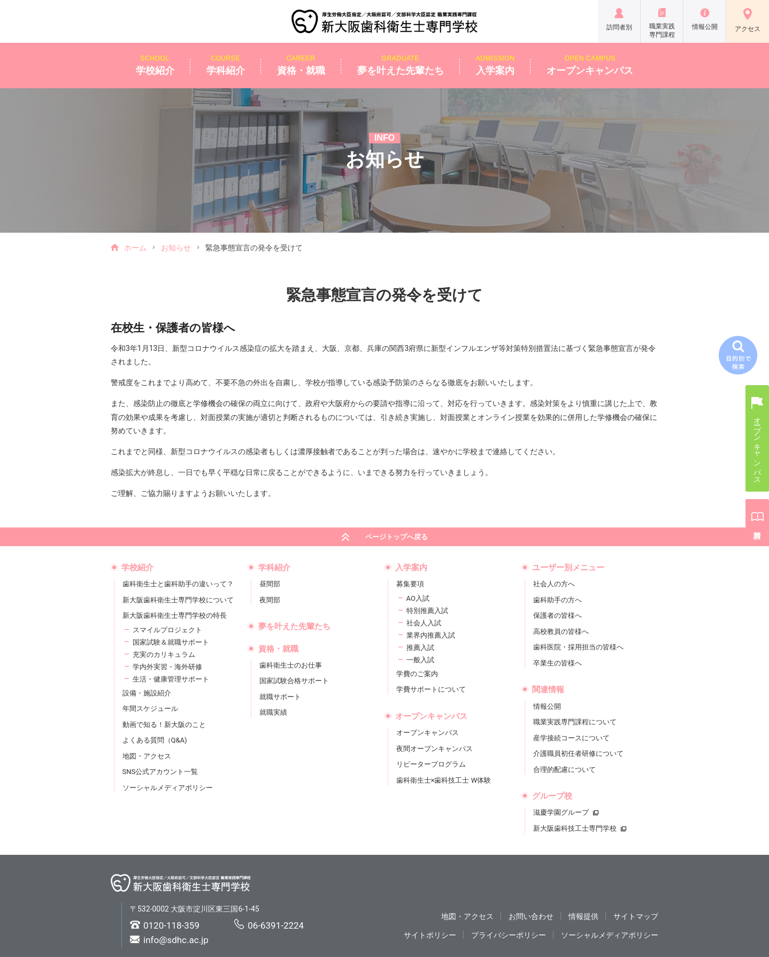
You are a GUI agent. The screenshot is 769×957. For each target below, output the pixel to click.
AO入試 (417, 598)
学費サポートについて (431, 689)
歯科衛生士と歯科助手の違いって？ (178, 584)
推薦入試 (420, 647)
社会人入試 (423, 622)
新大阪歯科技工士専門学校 (579, 828)
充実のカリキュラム (164, 654)
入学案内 (495, 64)
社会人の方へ (554, 584)
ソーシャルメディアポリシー (167, 788)
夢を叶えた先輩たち (400, 64)
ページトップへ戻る (385, 537)
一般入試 (420, 659)
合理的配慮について (564, 769)
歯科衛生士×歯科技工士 (443, 780)
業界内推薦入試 (430, 635)
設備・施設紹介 (146, 693)
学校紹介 (155, 64)
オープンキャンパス (590, 64)
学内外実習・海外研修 (167, 666)
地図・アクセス (146, 756)
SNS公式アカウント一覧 (160, 772)
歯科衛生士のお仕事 (290, 665)
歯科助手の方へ (557, 600)
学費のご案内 (417, 674)
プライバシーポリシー (508, 935)
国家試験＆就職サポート (171, 642)
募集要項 (410, 584)
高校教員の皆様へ (561, 631)
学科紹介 (225, 64)
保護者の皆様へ (557, 615)
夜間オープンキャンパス (434, 749)
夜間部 (269, 600)
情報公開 (547, 706)
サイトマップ (635, 916)
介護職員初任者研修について (578, 753)
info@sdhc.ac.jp (176, 940)
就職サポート (280, 697)
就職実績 (273, 712)
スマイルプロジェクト (167, 629)
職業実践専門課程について (575, 722)
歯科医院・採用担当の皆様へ (578, 647)
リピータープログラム (431, 764)
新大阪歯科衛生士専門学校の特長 (174, 615)
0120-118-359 (171, 925)
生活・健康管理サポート (171, 679)
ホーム (135, 247)
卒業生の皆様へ (557, 663)
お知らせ (176, 247)
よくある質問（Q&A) (154, 740)
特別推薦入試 (427, 610)
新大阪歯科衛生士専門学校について (178, 600)
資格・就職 (301, 64)
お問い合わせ (531, 916)
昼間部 (269, 584)
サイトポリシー (430, 935)
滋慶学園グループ (565, 812)
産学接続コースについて (571, 738)
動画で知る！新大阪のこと (164, 725)
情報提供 (583, 916)
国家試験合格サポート (294, 681)
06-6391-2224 (276, 925)
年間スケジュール (150, 709)
